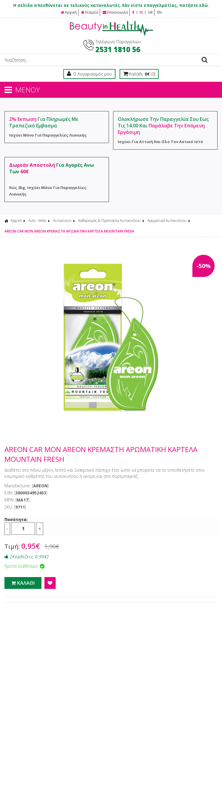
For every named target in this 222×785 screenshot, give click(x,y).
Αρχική (69, 12)
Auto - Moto (37, 220)
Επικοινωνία (115, 12)
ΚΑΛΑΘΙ (23, 583)
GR (150, 12)
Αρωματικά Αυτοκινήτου (166, 220)
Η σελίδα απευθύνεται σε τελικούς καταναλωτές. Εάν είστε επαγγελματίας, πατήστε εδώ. (111, 5)
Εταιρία (89, 12)
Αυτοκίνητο (62, 220)
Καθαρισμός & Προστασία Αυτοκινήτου (109, 220)
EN (159, 12)
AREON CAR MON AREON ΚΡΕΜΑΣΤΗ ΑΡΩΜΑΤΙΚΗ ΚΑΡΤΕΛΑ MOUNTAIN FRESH (69, 231)
